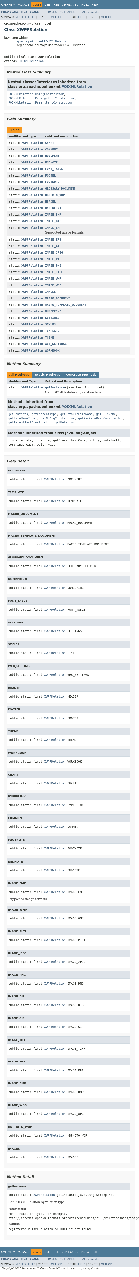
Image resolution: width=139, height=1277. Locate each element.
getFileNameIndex (22, 418)
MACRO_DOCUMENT (57, 298)
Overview (8, 4)
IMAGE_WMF (53, 278)
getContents (18, 414)
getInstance (55, 387)
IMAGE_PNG (53, 265)
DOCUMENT (52, 156)
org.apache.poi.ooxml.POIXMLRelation (39, 41)
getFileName (106, 414)
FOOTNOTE (52, 182)
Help (94, 4)
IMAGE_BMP (53, 214)
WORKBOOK (52, 350)
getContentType (44, 414)
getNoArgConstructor (58, 418)
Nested (20, 17)
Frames (52, 11)
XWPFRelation (32, 142)
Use (47, 4)
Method (56, 17)
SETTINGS (52, 318)
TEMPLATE (52, 331)
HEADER (50, 201)
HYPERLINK (53, 208)
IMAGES (50, 291)
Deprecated (69, 4)
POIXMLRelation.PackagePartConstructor (41, 98)
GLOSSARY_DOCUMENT (60, 188)
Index (85, 4)
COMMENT (51, 149)
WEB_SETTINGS (56, 344)
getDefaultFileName (76, 414)
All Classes (90, 11)
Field (31, 17)
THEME (49, 337)
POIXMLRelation (31, 61)
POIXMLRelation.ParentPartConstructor (40, 102)
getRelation (65, 422)
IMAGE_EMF (53, 227)
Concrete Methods (81, 374)
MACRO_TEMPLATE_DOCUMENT (65, 304)
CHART (49, 142)
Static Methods (47, 374)
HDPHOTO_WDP (55, 195)
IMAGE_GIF (53, 246)
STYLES (50, 324)
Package (23, 4)
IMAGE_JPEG (54, 252)
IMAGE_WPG (53, 285)
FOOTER (50, 175)
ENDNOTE (51, 162)
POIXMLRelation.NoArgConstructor (36, 94)
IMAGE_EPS (53, 239)
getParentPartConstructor (29, 422)
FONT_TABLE (54, 169)
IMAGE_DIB (53, 221)
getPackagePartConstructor (100, 418)
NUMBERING (53, 311)
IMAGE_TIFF (54, 272)
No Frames (67, 11)
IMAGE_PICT (54, 259)
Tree (55, 4)
